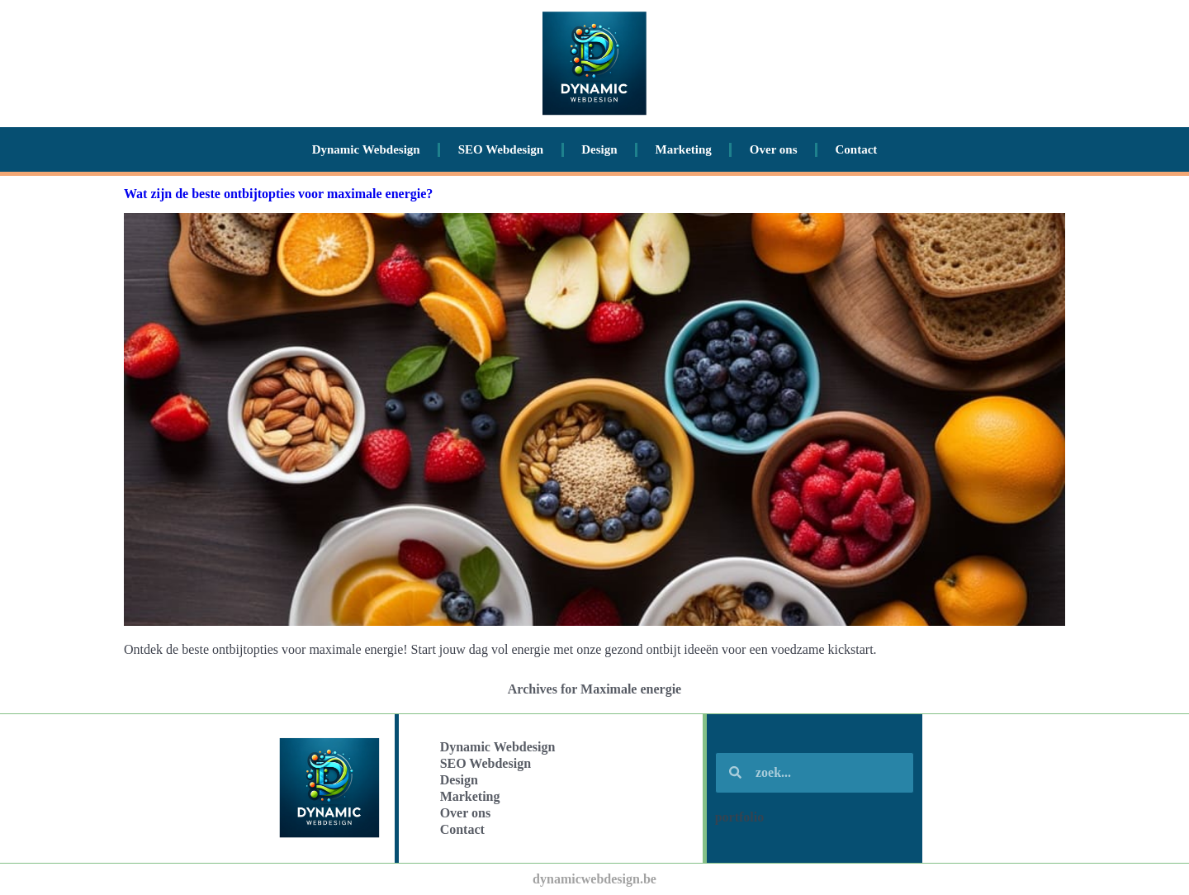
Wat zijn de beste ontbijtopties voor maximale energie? (278, 194)
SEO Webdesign (501, 149)
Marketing (684, 149)
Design (599, 149)
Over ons (774, 149)
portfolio (740, 817)
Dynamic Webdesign (366, 149)
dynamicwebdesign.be (594, 879)
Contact (857, 149)
